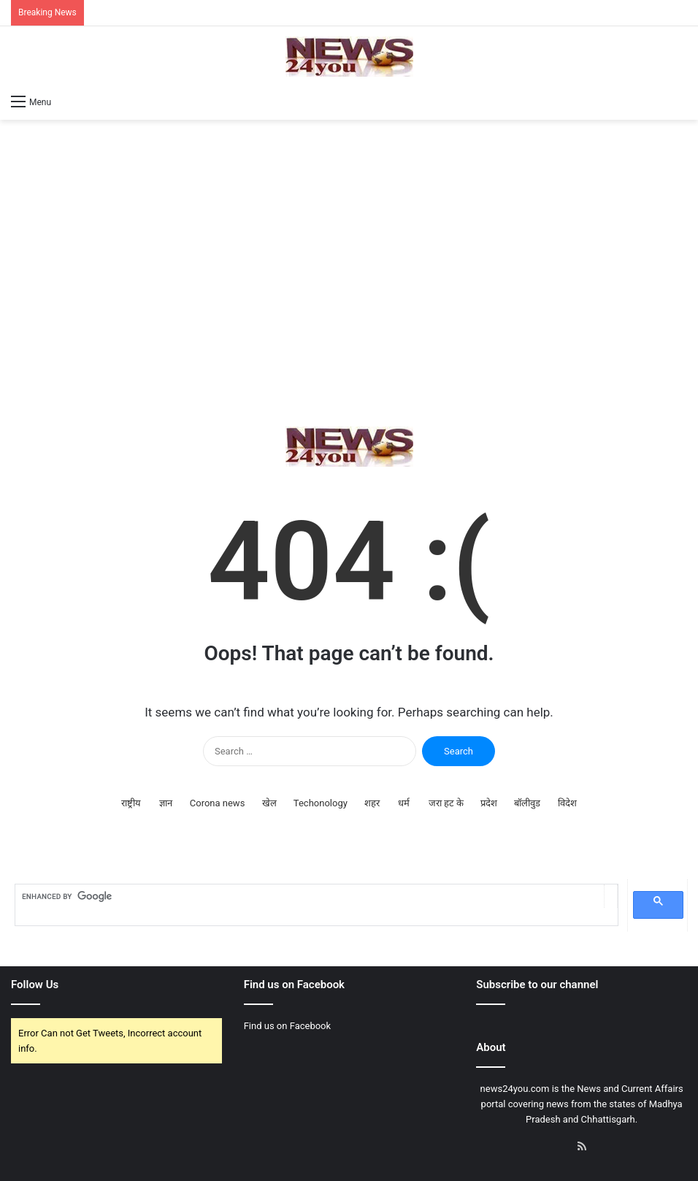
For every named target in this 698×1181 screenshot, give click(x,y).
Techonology (321, 803)
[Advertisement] (349, 273)
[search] (309, 896)
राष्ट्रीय (131, 803)
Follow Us (34, 984)
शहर (372, 803)
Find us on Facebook (287, 1025)
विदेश (567, 803)
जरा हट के (446, 803)
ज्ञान (165, 803)
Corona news (217, 803)
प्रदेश (488, 803)
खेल (269, 803)
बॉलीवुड (527, 803)
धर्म (404, 803)
